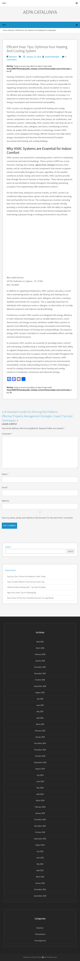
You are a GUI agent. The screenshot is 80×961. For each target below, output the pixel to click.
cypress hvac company (45, 164)
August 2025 (40, 692)
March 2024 (40, 800)
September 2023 (40, 838)
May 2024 (40, 788)
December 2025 (40, 667)
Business (11, 30)
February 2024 (40, 807)
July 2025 (40, 699)
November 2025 (40, 673)
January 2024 (40, 813)
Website (5, 500)
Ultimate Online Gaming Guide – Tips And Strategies (26, 587)
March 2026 (40, 648)
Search (8, 547)
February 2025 (40, 731)
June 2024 (40, 781)
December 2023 (40, 819)
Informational (40, 934)
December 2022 (40, 889)
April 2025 (40, 718)
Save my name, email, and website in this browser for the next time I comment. (37, 517)
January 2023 (40, 883)
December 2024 (40, 743)
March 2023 (40, 877)
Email (5, 487)
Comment (7, 433)
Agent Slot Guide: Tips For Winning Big (21, 592)
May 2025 (40, 711)
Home (5, 30)
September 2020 (40, 896)
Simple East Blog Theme (32, 957)
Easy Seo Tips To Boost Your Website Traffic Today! (26, 576)
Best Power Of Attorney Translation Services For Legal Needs (30, 598)
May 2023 (40, 864)
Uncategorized (40, 940)
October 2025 (40, 680)
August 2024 (40, 769)
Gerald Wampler (52, 56)
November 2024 (40, 750)
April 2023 (40, 870)
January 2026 (40, 661)
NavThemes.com (50, 957)
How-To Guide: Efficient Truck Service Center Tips (26, 582)
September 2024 (40, 762)
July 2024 (40, 775)
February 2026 (40, 654)
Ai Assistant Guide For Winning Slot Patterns (31, 412)
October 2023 (40, 832)
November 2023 (40, 826)
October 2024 (40, 756)
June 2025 (40, 705)
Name (5, 474)
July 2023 (40, 851)
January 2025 (40, 737)
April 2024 (40, 794)
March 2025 (40, 724)
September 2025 (40, 686)
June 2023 (40, 858)
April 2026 (40, 642)
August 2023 (40, 845)
